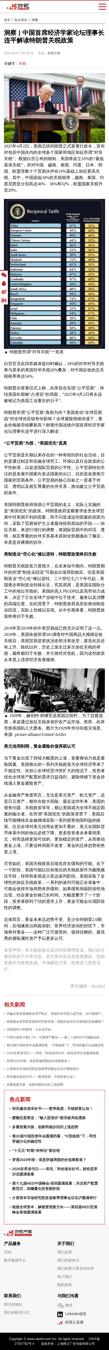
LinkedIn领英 (75, 1314)
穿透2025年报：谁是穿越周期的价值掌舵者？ (38, 1061)
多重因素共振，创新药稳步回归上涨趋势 (35, 1085)
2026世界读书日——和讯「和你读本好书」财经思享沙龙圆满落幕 (53, 1053)
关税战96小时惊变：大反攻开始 (29, 1029)
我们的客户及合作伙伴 (75, 1268)
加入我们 (64, 1276)
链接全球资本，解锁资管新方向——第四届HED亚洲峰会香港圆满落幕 (54, 1209)
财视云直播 (74, 1322)
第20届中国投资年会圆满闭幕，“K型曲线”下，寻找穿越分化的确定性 (55, 1045)
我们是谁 (64, 1252)
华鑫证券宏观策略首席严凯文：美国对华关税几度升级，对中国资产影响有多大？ (56, 1014)
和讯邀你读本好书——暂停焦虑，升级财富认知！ (41, 1077)
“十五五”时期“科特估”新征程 (36, 1150)
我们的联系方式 (17, 1312)
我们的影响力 (68, 1260)
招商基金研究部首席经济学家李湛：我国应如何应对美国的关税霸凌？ (55, 1022)
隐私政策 (64, 1285)
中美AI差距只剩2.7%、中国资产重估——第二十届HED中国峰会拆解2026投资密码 (56, 1037)
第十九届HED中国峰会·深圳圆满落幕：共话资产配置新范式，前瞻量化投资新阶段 (55, 1186)
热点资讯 (20, 20)
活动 (7, 1252)
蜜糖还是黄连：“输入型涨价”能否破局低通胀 (49, 1118)
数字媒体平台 (15, 1260)
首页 (7, 20)
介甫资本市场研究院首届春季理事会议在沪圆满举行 (43, 1069)
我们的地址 (13, 1304)
